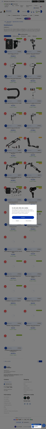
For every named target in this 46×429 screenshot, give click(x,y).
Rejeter (17, 220)
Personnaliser (28, 220)
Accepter (23, 217)
